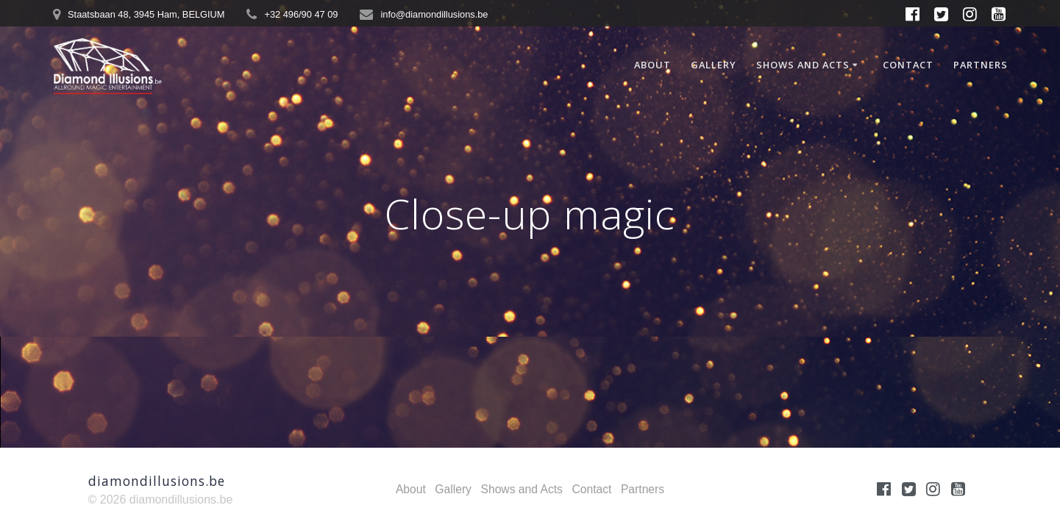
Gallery (713, 64)
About (652, 64)
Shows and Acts (803, 64)
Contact (908, 64)
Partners (980, 64)
